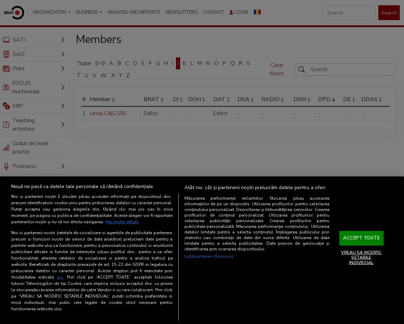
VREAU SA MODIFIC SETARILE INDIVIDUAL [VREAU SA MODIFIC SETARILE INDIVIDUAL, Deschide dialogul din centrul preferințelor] (361, 258)
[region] (202, 250)
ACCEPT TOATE (361, 238)
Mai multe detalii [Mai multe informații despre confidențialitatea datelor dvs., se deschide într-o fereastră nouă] (122, 222)
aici (60, 277)
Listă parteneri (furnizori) (208, 257)
